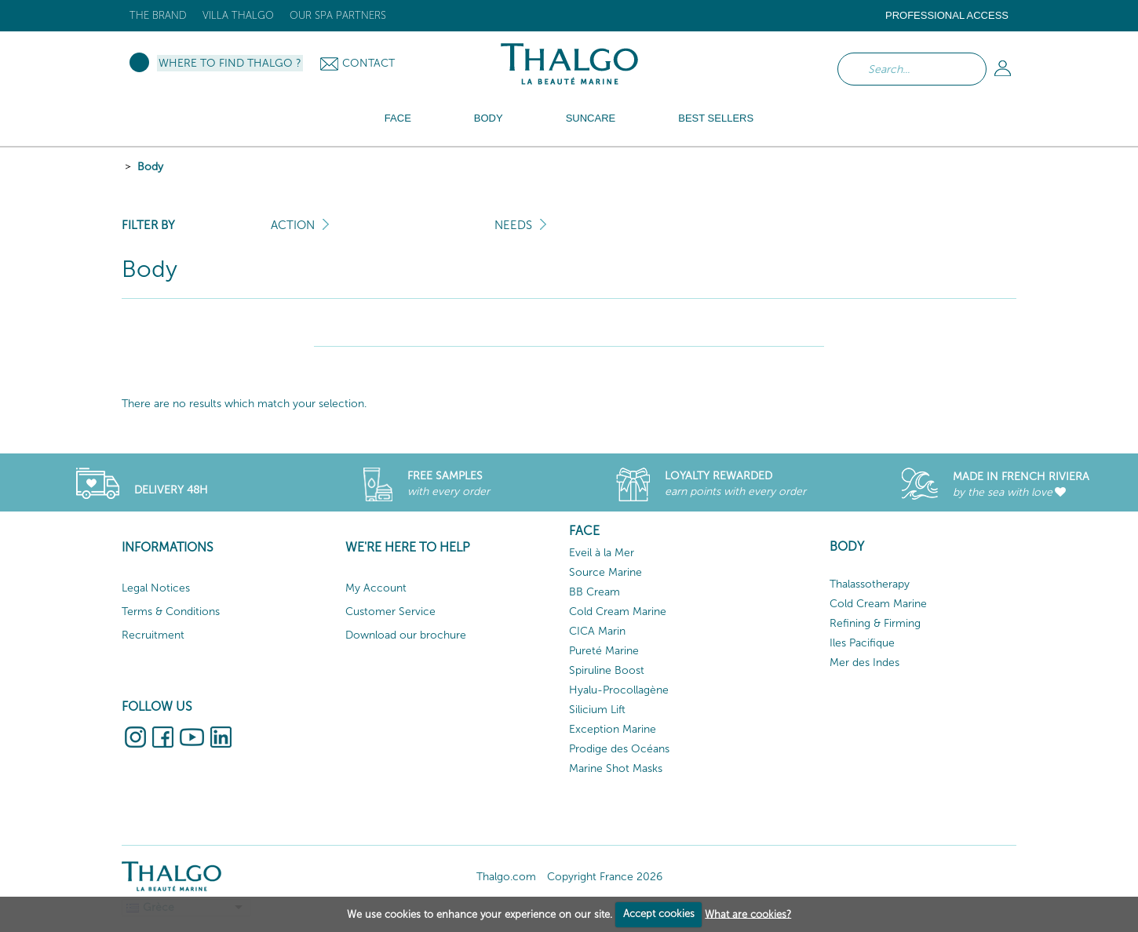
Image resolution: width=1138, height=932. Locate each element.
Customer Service (390, 611)
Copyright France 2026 (604, 876)
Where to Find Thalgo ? (230, 63)
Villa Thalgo (238, 15)
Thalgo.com (506, 876)
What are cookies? (748, 913)
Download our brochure (405, 635)
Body (150, 166)
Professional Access (947, 15)
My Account (376, 588)
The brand (158, 15)
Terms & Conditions (171, 611)
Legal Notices (156, 588)
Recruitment (153, 635)
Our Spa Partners (338, 15)
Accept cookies (659, 913)
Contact (368, 63)
